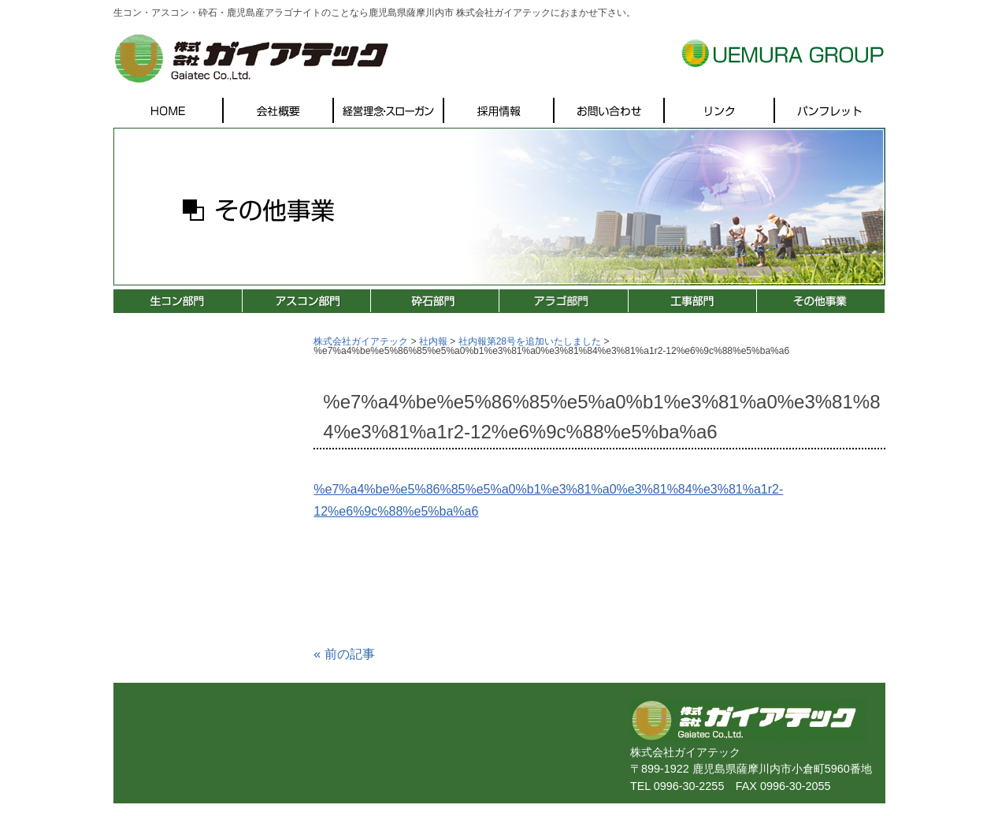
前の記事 (343, 654)
